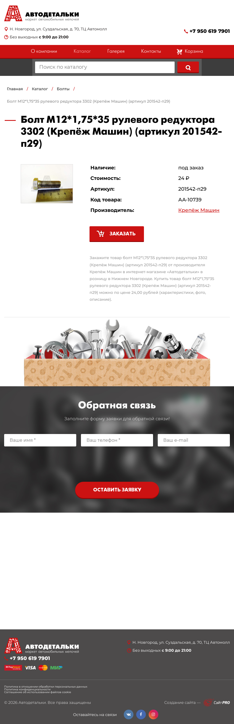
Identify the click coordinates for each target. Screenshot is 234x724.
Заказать (123, 234)
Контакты (151, 51)
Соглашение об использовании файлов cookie (37, 692)
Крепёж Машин (198, 210)
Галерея (116, 51)
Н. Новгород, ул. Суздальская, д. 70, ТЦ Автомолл (58, 29)
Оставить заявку (117, 490)
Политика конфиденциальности (27, 689)
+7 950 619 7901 (210, 31)
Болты (63, 88)
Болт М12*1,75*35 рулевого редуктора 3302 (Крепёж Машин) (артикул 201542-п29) (88, 101)
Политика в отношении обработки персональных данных (45, 686)
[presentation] (117, 462)
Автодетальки (32, 702)
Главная (15, 88)
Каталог (82, 51)
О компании (44, 51)
